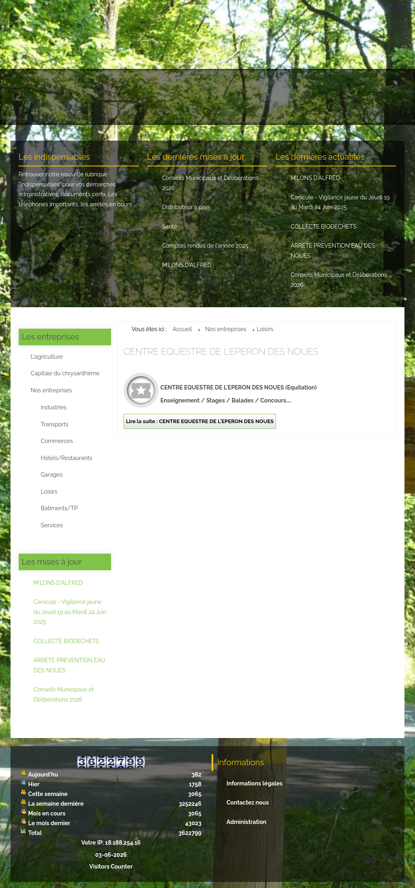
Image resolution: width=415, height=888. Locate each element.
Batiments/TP (59, 508)
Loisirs (49, 491)
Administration (246, 822)
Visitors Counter (111, 866)
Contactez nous (248, 802)
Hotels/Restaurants (66, 458)
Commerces (57, 441)
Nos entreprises (51, 390)
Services (52, 525)
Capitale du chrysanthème (65, 373)
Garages (52, 474)
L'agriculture (47, 356)
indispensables (40, 184)
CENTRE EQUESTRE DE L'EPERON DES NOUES (221, 351)
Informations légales (254, 783)
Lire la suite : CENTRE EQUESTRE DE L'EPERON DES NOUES (200, 421)
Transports (54, 424)
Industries (53, 407)
